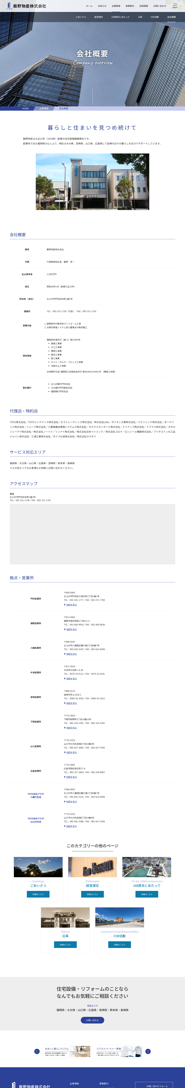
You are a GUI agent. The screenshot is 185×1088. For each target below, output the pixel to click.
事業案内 (129, 5)
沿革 (140, 16)
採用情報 (143, 5)
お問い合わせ (159, 5)
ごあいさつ (80, 16)
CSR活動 (155, 16)
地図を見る (71, 604)
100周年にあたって (120, 16)
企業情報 (115, 5)
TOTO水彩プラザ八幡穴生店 (35, 795)
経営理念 (98, 16)
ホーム (89, 5)
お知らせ (101, 5)
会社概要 (171, 16)
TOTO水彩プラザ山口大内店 (35, 820)
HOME (25, 108)
